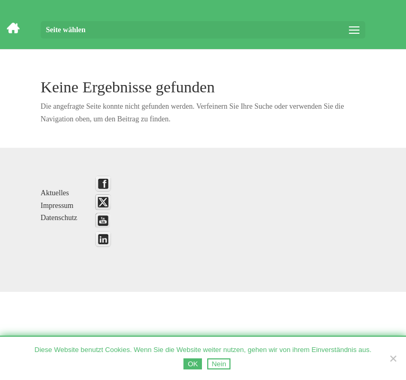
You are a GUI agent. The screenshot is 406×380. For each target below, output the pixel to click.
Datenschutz (59, 218)
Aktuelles (55, 193)
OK (193, 364)
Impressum (57, 206)
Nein (218, 364)
